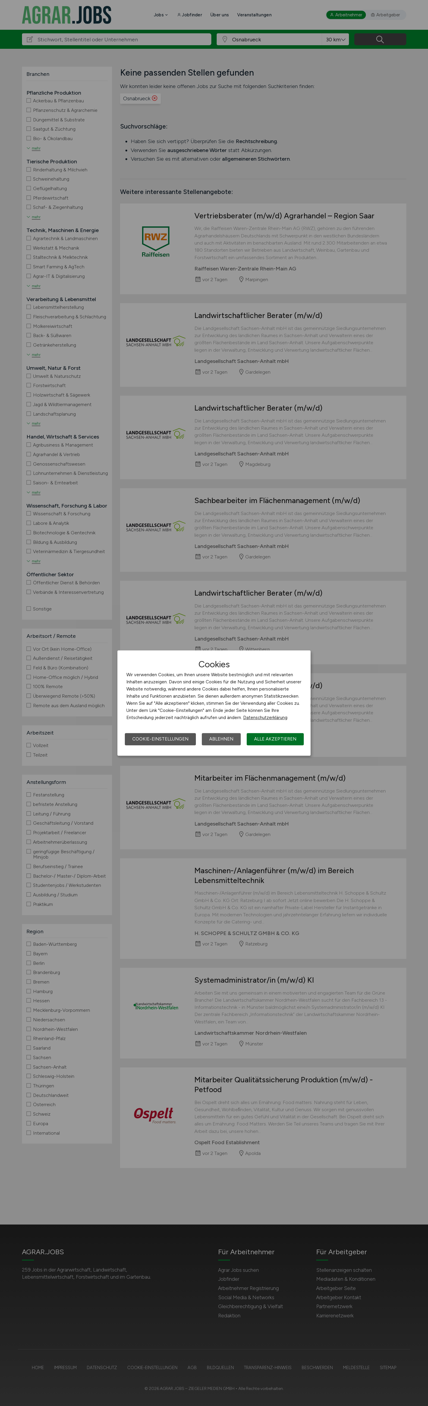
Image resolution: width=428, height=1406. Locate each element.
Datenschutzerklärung (265, 717)
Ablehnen (221, 739)
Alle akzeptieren (275, 739)
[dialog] (214, 703)
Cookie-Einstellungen (160, 739)
